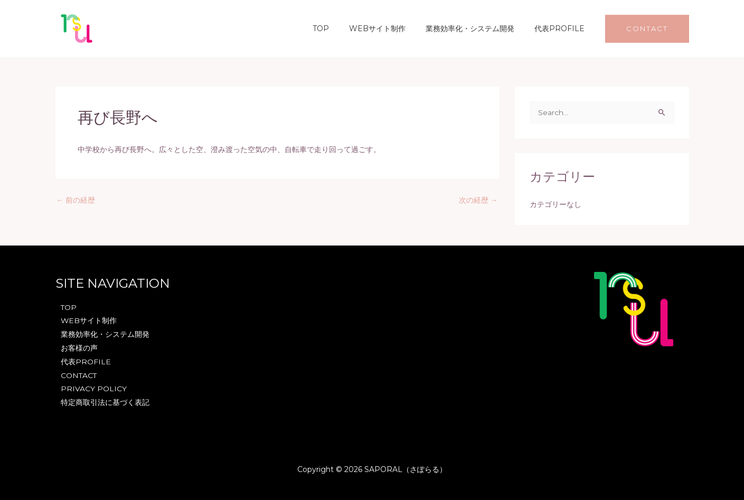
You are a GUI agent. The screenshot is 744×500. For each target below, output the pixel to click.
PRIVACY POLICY (94, 389)
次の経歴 (478, 200)
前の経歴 (76, 200)
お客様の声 (79, 348)
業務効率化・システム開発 (478, 28)
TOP (339, 28)
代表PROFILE (562, 28)
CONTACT (79, 375)
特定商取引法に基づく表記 (105, 403)
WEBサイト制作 (390, 28)
